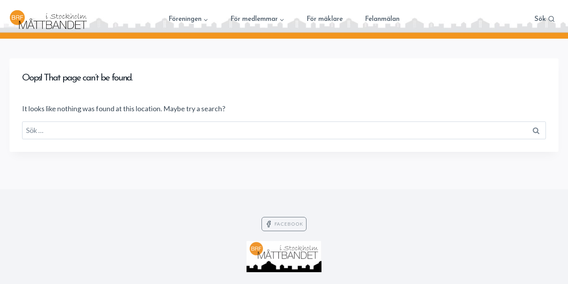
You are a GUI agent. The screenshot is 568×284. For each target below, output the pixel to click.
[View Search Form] (545, 19)
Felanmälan (382, 19)
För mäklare (324, 19)
